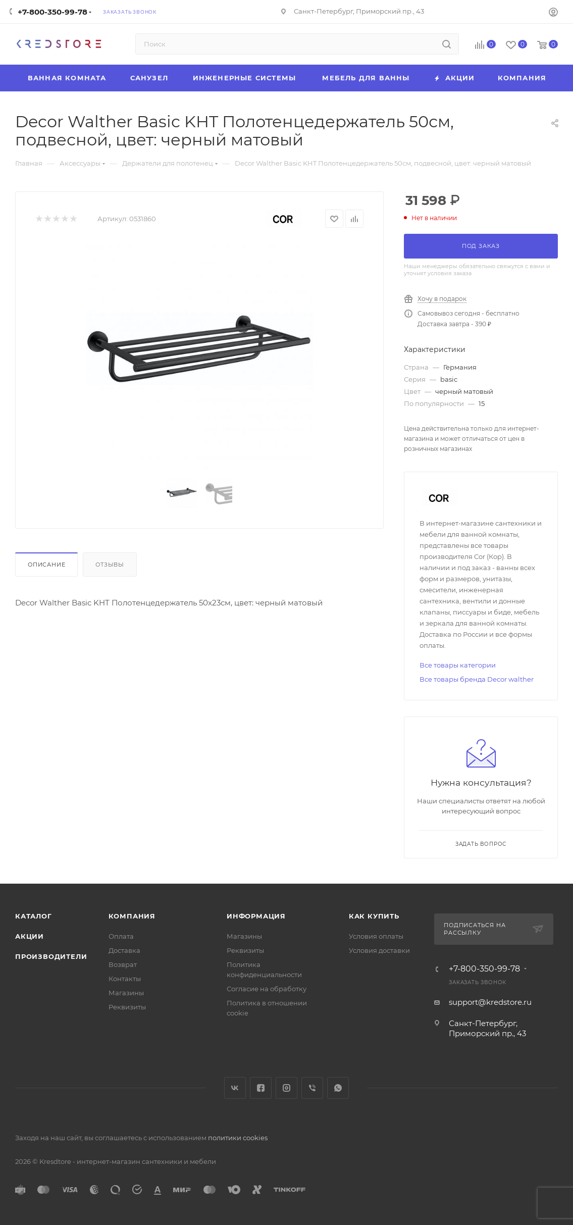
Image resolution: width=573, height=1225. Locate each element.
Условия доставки (379, 950)
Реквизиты (127, 1007)
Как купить (374, 916)
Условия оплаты (376, 936)
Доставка (124, 950)
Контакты (125, 979)
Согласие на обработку (266, 989)
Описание (46, 564)
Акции (29, 936)
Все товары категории (458, 665)
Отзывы (109, 564)
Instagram (286, 1088)
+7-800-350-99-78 (52, 12)
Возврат (123, 964)
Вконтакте (235, 1088)
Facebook (261, 1088)
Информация (256, 916)
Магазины (126, 993)
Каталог (33, 916)
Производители (51, 956)
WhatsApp (338, 1088)
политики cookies (238, 1138)
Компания (132, 916)
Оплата (121, 936)
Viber (312, 1088)
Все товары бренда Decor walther (477, 679)
